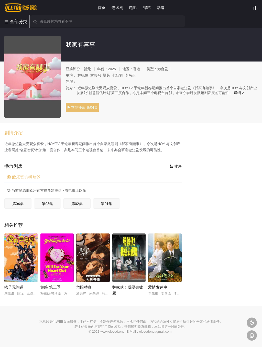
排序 (176, 166)
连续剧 (117, 7)
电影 (133, 7)
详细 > (239, 93)
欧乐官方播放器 (24, 177)
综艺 (147, 7)
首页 (101, 7)
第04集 (18, 204)
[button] (16, 133)
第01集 (106, 204)
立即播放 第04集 (82, 107)
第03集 (47, 204)
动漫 (161, 7)
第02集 (77, 204)
